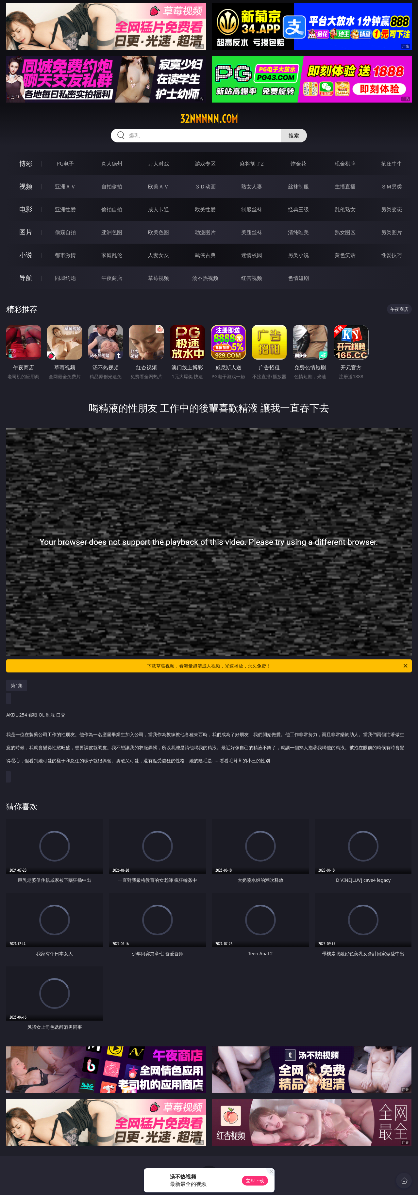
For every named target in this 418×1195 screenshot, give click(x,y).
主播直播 (345, 186)
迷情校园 (251, 255)
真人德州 (111, 163)
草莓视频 (158, 278)
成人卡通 (158, 209)
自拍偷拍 (111, 186)
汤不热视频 (205, 278)
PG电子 (65, 163)
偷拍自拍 (111, 209)
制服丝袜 (251, 209)
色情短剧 (298, 278)
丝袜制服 (298, 186)
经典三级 (298, 209)
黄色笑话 (345, 255)
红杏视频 (251, 278)
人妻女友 (158, 255)
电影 (25, 209)
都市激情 (65, 255)
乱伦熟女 (345, 209)
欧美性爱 (205, 209)
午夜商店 (111, 278)
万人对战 (158, 163)
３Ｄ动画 (205, 186)
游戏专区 (205, 163)
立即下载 (255, 1180)
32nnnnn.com (209, 118)
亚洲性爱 (65, 209)
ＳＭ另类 (391, 186)
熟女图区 (345, 232)
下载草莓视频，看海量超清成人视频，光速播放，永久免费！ (277, 666)
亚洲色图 (111, 232)
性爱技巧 (391, 255)
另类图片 (391, 232)
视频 (25, 186)
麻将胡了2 (252, 163)
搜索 (294, 135)
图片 (25, 232)
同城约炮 (65, 278)
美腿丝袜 (251, 232)
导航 (25, 277)
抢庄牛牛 (391, 163)
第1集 (17, 685)
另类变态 (391, 209)
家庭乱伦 (111, 255)
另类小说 (298, 255)
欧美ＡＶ (158, 186)
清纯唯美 (298, 232)
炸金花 (298, 163)
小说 (25, 254)
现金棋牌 (345, 163)
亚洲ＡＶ (65, 186)
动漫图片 (205, 232)
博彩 (25, 163)
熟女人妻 (251, 186)
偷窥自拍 (65, 232)
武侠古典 (205, 255)
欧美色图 (158, 232)
